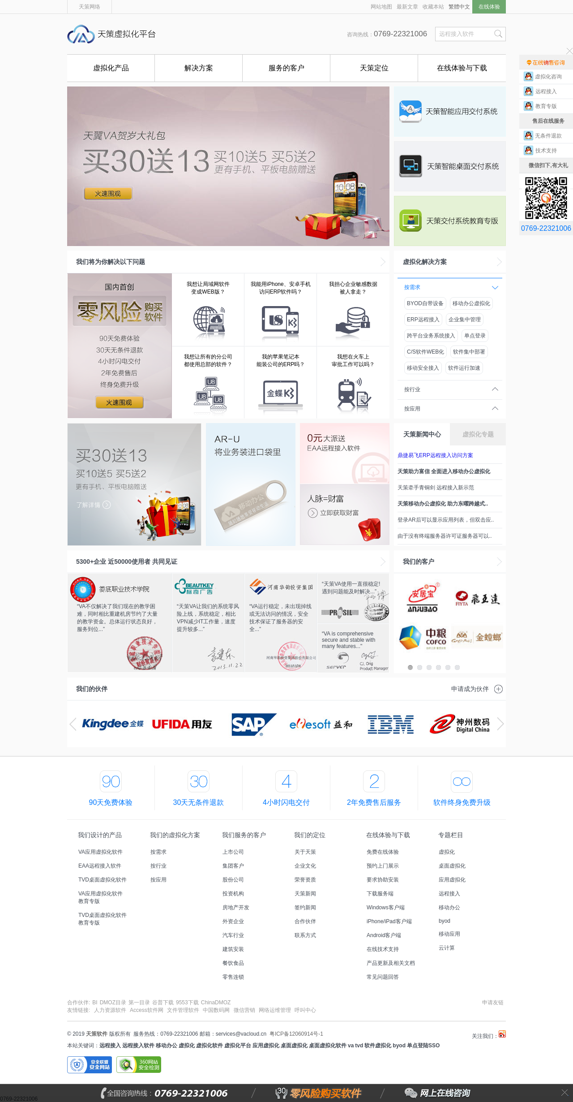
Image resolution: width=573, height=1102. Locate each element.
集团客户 (233, 866)
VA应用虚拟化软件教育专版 (100, 897)
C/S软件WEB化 (425, 352)
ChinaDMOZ (216, 1002)
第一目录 (139, 1002)
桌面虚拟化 (452, 866)
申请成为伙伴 (470, 688)
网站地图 (381, 7)
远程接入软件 (138, 1045)
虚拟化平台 (237, 1045)
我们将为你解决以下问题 (110, 261)
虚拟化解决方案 (425, 261)
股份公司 (233, 880)
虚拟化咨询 (548, 76)
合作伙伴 (305, 921)
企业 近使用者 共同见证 (126, 561)
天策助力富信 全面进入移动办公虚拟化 (444, 471)
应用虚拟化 (452, 880)
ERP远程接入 (423, 319)
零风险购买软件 (280, 1093)
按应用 (412, 409)
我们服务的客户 (244, 834)
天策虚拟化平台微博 (502, 1033)
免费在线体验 (383, 852)
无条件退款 (548, 136)
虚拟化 (447, 852)
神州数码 (460, 723)
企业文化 (305, 866)
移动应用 (449, 934)
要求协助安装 (383, 880)
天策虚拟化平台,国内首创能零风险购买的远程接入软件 (114, 34)
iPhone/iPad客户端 (389, 921)
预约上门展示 (383, 866)
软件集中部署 (469, 352)
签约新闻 (305, 907)
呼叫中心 (305, 1010)
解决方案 (198, 68)
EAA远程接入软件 (99, 866)
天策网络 (89, 7)
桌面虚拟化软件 (327, 1045)
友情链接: (78, 1010)
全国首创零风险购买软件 (119, 346)
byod (444, 921)
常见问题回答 (383, 977)
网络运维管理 (275, 1010)
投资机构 (233, 893)
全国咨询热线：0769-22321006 (186, 1093)
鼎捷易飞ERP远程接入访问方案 (435, 455)
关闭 (565, 1092)
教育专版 (548, 106)
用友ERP (182, 723)
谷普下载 (163, 1002)
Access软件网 (146, 1010)
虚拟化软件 (209, 1045)
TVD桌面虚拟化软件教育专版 (102, 919)
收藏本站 (433, 7)
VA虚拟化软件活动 (228, 166)
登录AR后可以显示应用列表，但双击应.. (446, 520)
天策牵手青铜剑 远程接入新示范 (436, 487)
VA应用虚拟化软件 (450, 111)
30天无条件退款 (198, 802)
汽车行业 (233, 935)
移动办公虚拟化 (471, 303)
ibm (390, 723)
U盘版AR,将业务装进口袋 (250, 484)
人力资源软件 (110, 1010)
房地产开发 (235, 907)
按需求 (412, 287)
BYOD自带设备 (425, 303)
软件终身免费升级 (462, 802)
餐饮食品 (233, 963)
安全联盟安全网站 (89, 1064)
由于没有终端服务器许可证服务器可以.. (445, 536)
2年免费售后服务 (374, 802)
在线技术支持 (383, 949)
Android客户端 (384, 935)
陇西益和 (321, 723)
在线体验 (489, 7)
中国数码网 (216, 1010)
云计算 (447, 948)
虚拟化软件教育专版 (450, 221)
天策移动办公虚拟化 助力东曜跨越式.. (443, 504)
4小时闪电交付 (286, 802)
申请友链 (493, 1002)
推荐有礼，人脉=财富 (344, 514)
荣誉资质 (305, 880)
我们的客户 (418, 561)
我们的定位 (309, 834)
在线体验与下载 (462, 68)
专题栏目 (450, 834)
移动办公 (449, 907)
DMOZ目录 (113, 1002)
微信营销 (244, 1010)
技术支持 (548, 150)
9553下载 (187, 1002)
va (351, 1045)
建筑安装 (233, 949)
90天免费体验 (111, 802)
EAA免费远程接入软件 (344, 453)
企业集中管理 (465, 319)
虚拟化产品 (111, 68)
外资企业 (233, 921)
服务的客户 (286, 68)
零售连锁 (233, 977)
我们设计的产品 (100, 834)
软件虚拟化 (377, 1045)
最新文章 (407, 7)
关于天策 (305, 852)
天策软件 (96, 1034)
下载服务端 (380, 893)
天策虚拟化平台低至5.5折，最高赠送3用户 (134, 484)
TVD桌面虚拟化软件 (450, 166)
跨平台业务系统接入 (431, 336)
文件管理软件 (183, 1010)
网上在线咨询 (417, 1093)
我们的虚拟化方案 (175, 834)
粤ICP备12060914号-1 (296, 1034)
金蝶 (113, 723)
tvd (359, 1045)
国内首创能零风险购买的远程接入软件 (259, 34)
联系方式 (305, 935)
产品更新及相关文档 (391, 963)
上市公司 (233, 852)
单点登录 (475, 336)
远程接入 (449, 893)
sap (251, 723)
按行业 (412, 389)
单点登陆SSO (423, 1045)
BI (94, 1002)
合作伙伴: (78, 1002)
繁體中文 (459, 7)
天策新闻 (305, 893)
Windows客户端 (386, 907)
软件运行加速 (464, 368)
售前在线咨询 (546, 62)
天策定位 (374, 68)
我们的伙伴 (91, 688)
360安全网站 (138, 1064)
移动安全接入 (423, 368)
